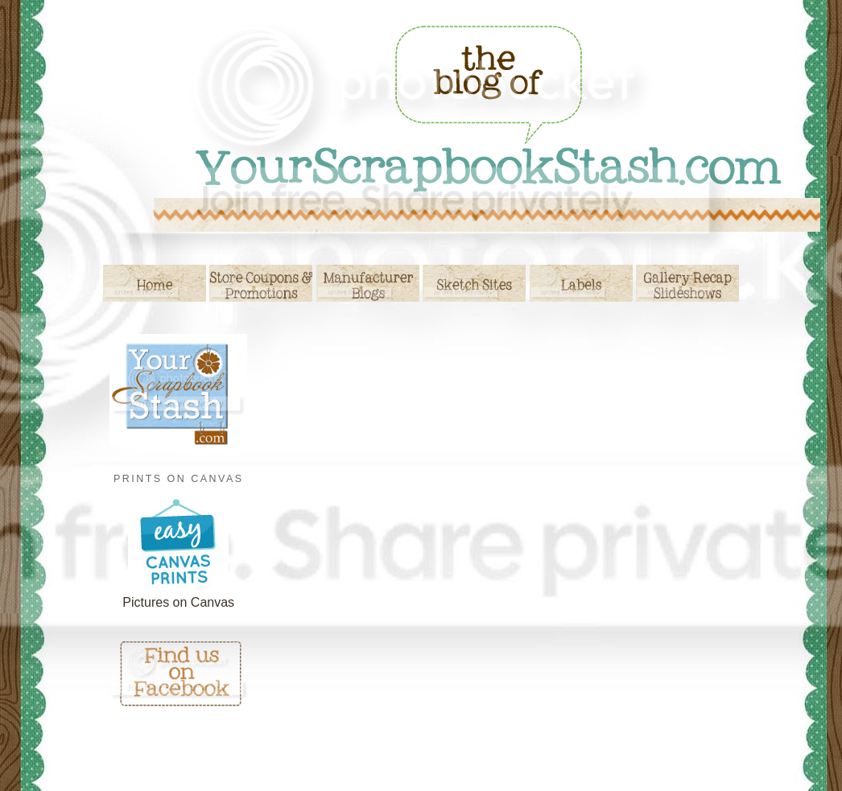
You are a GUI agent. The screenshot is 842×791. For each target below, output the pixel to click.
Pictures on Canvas (178, 602)
